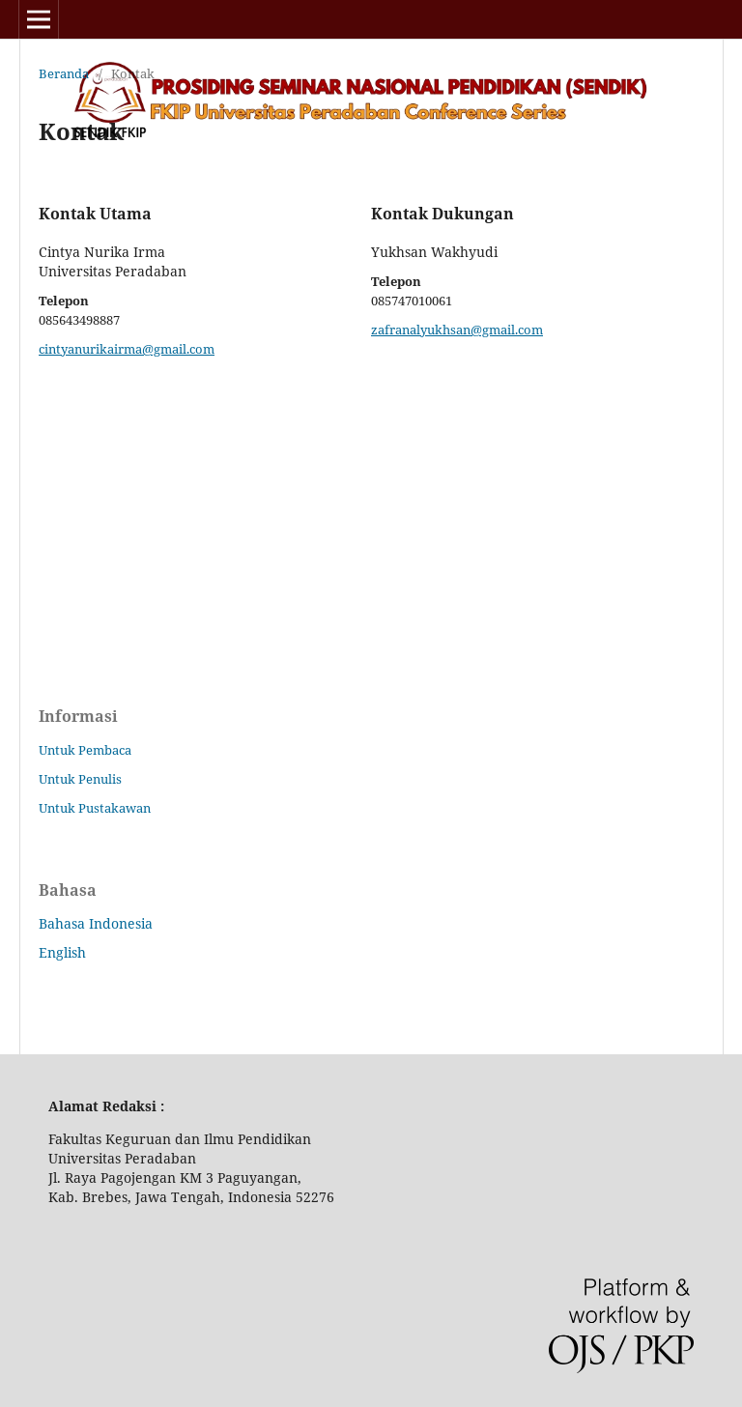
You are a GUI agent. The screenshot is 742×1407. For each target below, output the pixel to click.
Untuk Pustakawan (95, 808)
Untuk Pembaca (85, 750)
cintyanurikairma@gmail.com (126, 349)
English (62, 952)
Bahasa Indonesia (96, 923)
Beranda (64, 73)
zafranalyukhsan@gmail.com (457, 329)
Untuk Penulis (80, 779)
